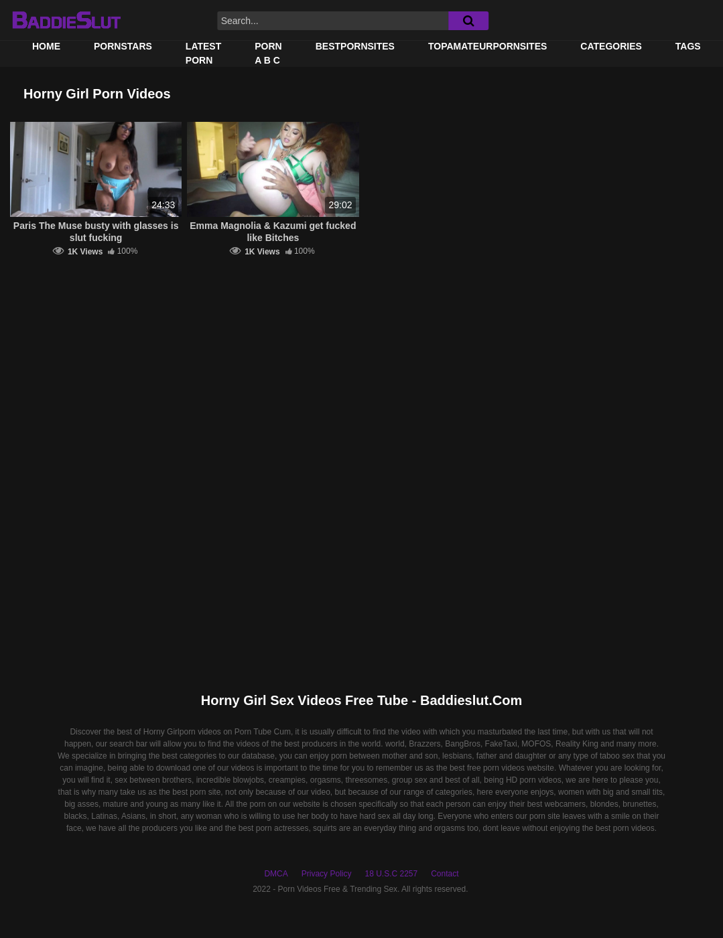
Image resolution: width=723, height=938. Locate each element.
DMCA (275, 873)
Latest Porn (203, 53)
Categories (611, 46)
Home (46, 46)
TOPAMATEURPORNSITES (487, 46)
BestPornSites (355, 46)
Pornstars (123, 46)
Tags (688, 46)
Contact (444, 873)
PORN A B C (268, 53)
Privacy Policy (327, 873)
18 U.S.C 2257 (391, 873)
